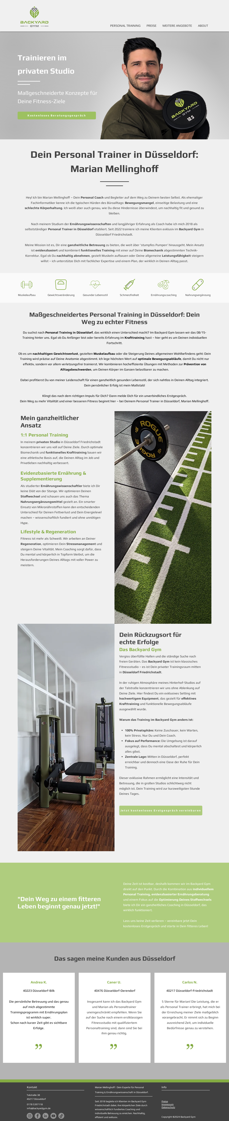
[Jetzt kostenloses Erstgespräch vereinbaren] (160, 810)
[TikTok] (61, 1116)
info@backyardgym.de (38, 1108)
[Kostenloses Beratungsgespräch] (57, 115)
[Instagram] (30, 1116)
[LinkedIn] (45, 1116)
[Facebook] (38, 1116)
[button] (177, 26)
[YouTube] (53, 1116)
